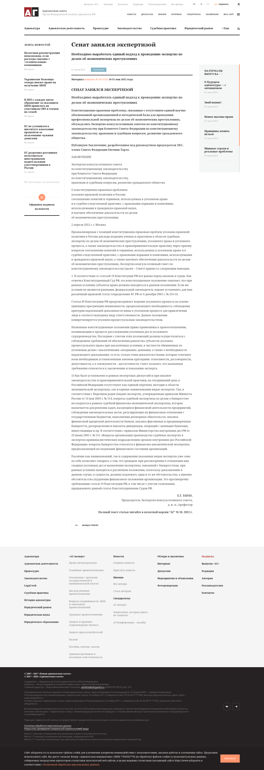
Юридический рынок (199, 28)
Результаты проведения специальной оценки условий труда (56, 728)
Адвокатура (32, 28)
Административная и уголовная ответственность (86, 655)
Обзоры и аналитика (170, 556)
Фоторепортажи (167, 585)
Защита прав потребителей (86, 632)
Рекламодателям (157, 4)
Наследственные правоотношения (79, 592)
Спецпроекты (194, 14)
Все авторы (177, 4)
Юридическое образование (41, 622)
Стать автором (122, 591)
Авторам (108, 4)
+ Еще (225, 28)
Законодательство (129, 28)
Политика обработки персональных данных (47, 725)
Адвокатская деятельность (66, 28)
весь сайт (232, 14)
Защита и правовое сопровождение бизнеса (83, 623)
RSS (208, 4)
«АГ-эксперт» (77, 556)
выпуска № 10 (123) (96, 79)
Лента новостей (37, 45)
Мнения (162, 14)
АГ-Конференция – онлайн (129, 622)
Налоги (73, 639)
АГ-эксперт (120, 604)
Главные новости (123, 562)
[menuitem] (32, 28)
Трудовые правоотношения (86, 614)
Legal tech (30, 585)
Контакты (123, 4)
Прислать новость (124, 570)
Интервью (176, 14)
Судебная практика (163, 28)
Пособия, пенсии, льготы (84, 646)
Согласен (230, 759)
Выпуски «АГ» (91, 4)
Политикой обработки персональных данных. (71, 764)
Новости (131, 14)
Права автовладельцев (83, 562)
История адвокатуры (37, 600)
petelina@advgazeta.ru (93, 687)
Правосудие (101, 28)
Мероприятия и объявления (175, 578)
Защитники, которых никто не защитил (130, 614)
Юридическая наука (37, 614)
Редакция (138, 4)
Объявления (212, 14)
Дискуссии (147, 14)
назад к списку (86, 525)
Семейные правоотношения (86, 570)
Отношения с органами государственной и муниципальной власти (83, 580)
